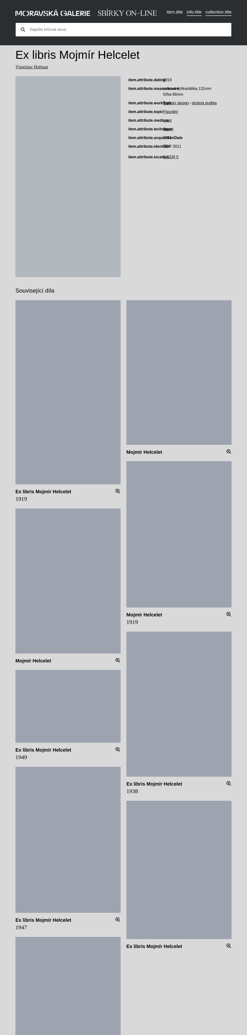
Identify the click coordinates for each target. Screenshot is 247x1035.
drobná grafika (204, 103)
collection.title (219, 12)
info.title (194, 12)
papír (167, 120)
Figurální (170, 112)
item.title (175, 12)
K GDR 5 (170, 157)
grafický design (176, 103)
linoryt (168, 129)
